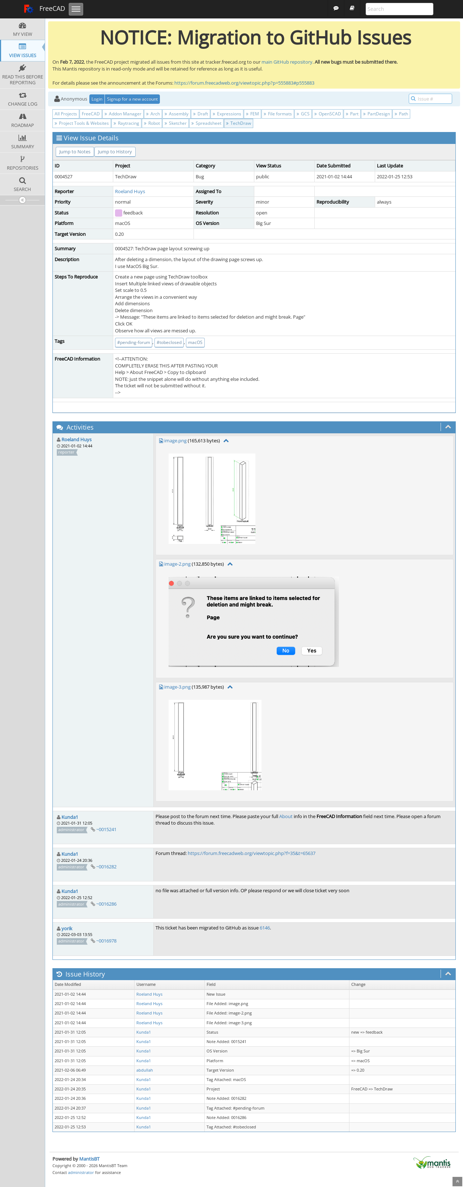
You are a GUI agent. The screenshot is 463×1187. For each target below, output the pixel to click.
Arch (153, 114)
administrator (81, 1172)
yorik (66, 928)
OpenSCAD (327, 114)
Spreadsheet (206, 123)
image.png (175, 440)
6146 (265, 927)
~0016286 (106, 904)
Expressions (227, 114)
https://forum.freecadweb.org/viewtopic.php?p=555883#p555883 (244, 83)
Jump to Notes (74, 151)
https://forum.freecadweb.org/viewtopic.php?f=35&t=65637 (251, 853)
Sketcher (176, 123)
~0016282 (106, 866)
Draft (200, 114)
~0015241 (106, 829)
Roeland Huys (130, 191)
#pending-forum (133, 342)
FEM (252, 114)
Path (401, 114)
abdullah (144, 1070)
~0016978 (106, 940)
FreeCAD (44, 9)
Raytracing (126, 123)
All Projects (66, 114)
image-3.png (177, 687)
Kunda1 (69, 817)
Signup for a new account (132, 99)
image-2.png (177, 564)
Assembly (176, 114)
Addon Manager (123, 114)
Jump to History (115, 151)
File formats (278, 114)
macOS (195, 342)
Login (97, 99)
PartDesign (376, 114)
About (286, 816)
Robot (152, 123)
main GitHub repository (287, 62)
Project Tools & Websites (82, 123)
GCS (303, 114)
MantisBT (89, 1159)
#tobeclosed (169, 342)
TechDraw (238, 123)
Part (352, 114)
